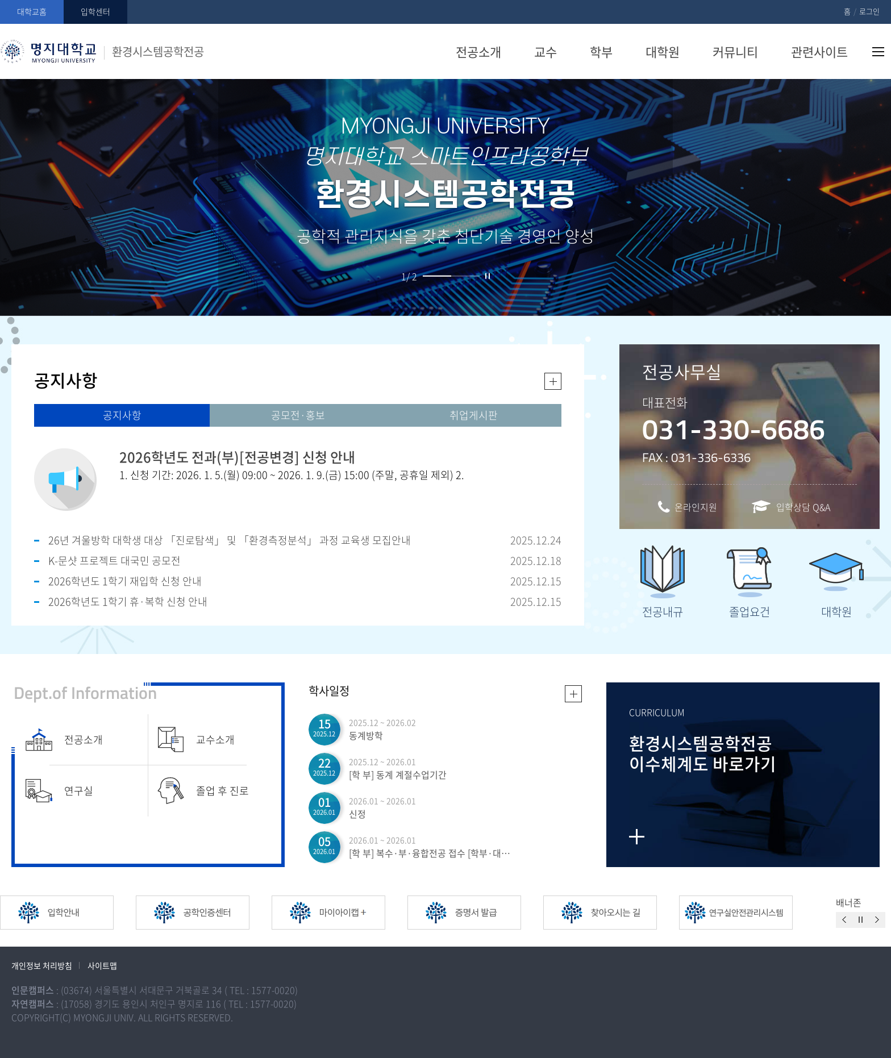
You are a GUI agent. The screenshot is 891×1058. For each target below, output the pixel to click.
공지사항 (122, 415)
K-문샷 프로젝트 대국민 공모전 (114, 560)
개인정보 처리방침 (41, 965)
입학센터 (95, 11)
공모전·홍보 (298, 415)
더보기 (552, 381)
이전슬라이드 (844, 920)
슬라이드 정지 (487, 276)
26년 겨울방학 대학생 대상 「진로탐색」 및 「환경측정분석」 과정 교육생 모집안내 (229, 540)
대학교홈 (32, 11)
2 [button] (465, 276)
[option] (68, 912)
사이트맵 (878, 51)
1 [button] (437, 276)
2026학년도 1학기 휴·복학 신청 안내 (127, 601)
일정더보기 (573, 693)
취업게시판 (473, 415)
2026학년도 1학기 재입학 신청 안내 (125, 581)
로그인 (869, 11)
